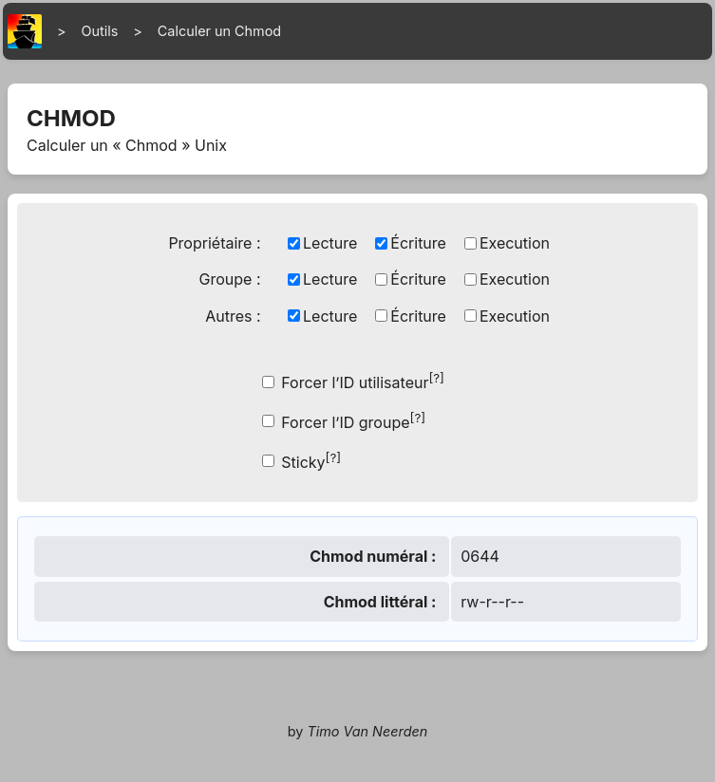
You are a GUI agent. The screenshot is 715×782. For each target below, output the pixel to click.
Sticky (311, 461)
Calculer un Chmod (219, 31)
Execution (515, 242)
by (358, 731)
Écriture (418, 242)
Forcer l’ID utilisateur (362, 381)
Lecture (330, 242)
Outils (100, 31)
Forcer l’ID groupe (353, 421)
